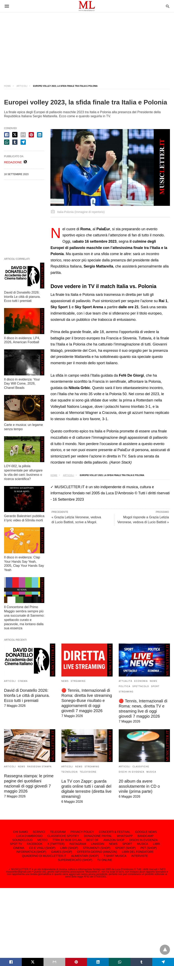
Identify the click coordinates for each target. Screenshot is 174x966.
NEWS (65, 681)
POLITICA (124, 686)
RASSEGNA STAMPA (39, 766)
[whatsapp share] (6, 142)
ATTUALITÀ (125, 681)
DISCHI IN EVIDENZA (131, 772)
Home (7, 86)
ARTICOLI (21, 86)
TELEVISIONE (88, 772)
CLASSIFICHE (141, 766)
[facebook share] (6, 134)
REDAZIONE (13, 162)
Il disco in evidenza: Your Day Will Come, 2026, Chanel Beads (22, 384)
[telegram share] (23, 142)
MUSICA (151, 772)
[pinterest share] (31, 134)
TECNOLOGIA (69, 772)
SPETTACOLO (141, 686)
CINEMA (23, 681)
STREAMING (78, 681)
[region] (87, 44)
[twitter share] (14, 134)
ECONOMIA (141, 681)
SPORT (155, 686)
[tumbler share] (14, 142)
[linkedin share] (39, 134)
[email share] (23, 134)
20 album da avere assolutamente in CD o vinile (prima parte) (139, 786)
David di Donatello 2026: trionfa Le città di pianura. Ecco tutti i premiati (22, 297)
